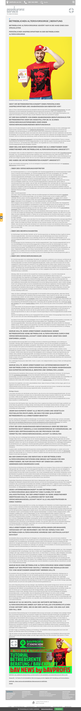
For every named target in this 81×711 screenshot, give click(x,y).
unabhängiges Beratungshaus (37, 129)
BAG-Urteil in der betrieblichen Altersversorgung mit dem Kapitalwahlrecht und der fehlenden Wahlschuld (34, 422)
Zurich (57, 198)
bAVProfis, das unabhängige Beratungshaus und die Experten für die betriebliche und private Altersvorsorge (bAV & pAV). (38, 674)
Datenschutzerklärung (47, 709)
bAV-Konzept (67, 450)
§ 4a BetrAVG (31, 298)
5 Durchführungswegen (66, 152)
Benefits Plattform (30, 303)
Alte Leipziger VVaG (47, 198)
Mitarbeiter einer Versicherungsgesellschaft (21, 139)
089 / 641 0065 (33, 2)
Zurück (11, 683)
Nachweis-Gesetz (47, 379)
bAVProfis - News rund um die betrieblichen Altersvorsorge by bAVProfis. (28, 681)
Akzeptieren (59, 709)
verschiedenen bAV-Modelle (20, 375)
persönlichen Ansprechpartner (58, 109)
